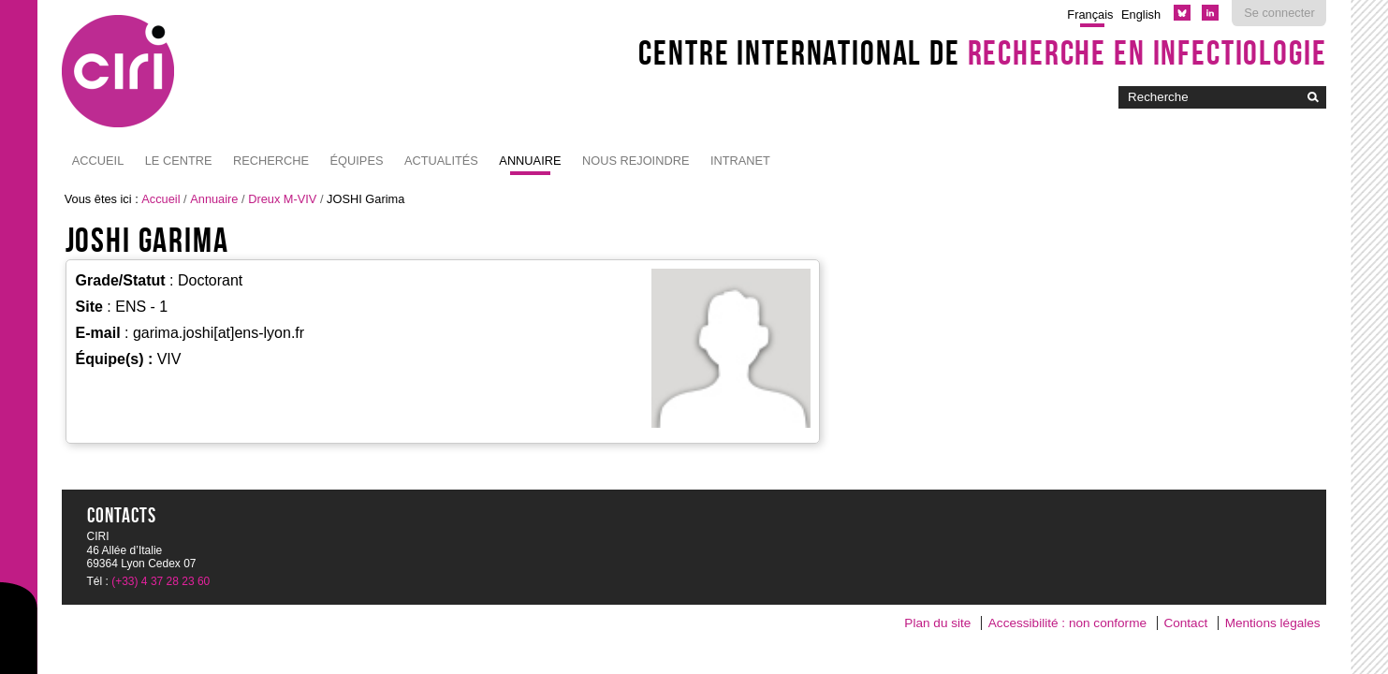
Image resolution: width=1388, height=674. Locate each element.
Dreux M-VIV (282, 199)
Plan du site (937, 623)
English (1141, 14)
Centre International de (982, 52)
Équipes (357, 161)
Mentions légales (1273, 623)
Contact (1185, 623)
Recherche (271, 161)
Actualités (441, 161)
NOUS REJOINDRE (635, 161)
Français (1090, 14)
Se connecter (1279, 13)
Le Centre (178, 161)
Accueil (98, 161)
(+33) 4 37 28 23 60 (160, 581)
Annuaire (530, 161)
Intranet (740, 161)
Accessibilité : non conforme (1067, 623)
